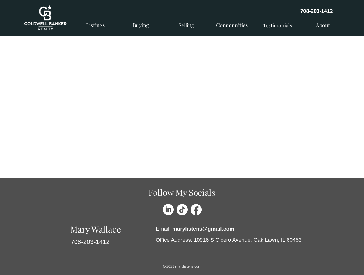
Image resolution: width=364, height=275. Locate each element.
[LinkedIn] (168, 209)
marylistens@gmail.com (203, 229)
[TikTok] (182, 209)
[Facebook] (196, 209)
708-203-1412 (316, 11)
